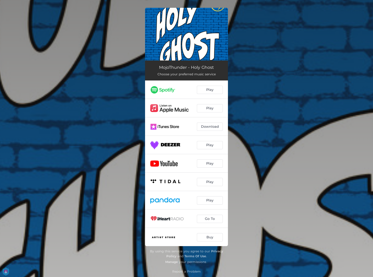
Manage (171, 262)
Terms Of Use (195, 256)
